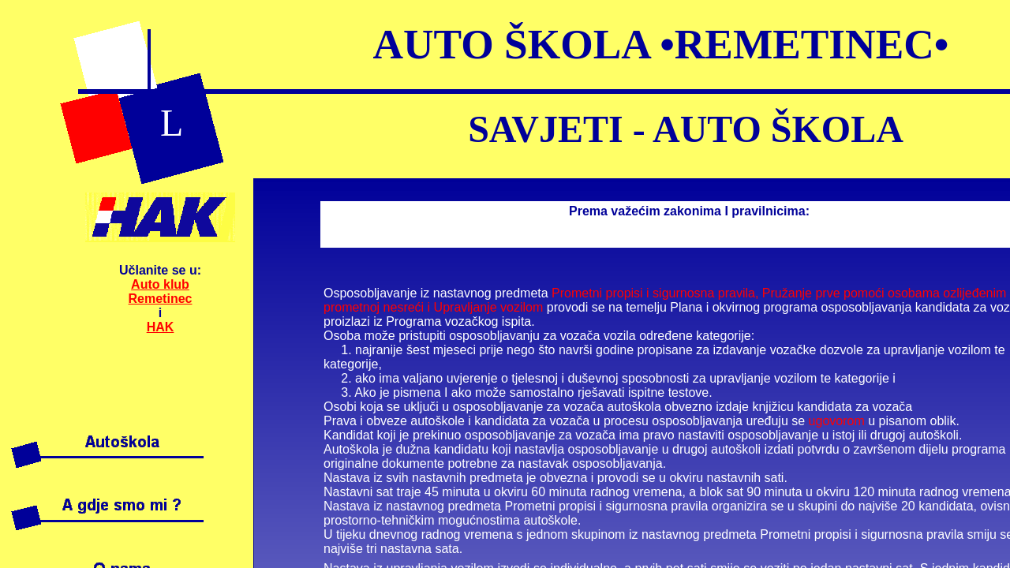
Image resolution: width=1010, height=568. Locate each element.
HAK (160, 327)
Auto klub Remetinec (161, 291)
